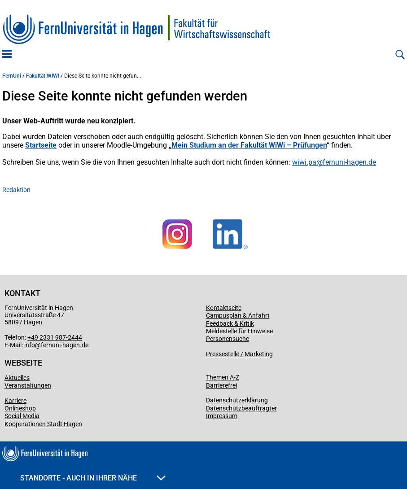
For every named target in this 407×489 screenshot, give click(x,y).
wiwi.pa (304, 162)
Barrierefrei (221, 385)
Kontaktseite (223, 307)
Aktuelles (17, 377)
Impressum (221, 415)
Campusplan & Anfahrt (238, 315)
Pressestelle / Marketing (239, 354)
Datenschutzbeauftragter (241, 408)
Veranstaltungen (27, 385)
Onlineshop (20, 408)
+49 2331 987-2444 (54, 337)
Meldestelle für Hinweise (239, 331)
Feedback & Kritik (230, 323)
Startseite (41, 145)
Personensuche (227, 338)
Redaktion (16, 189)
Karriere (15, 400)
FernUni (11, 76)
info (29, 345)
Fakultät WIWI (42, 76)
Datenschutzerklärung (237, 400)
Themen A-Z (222, 377)
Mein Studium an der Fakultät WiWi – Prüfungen (249, 145)
